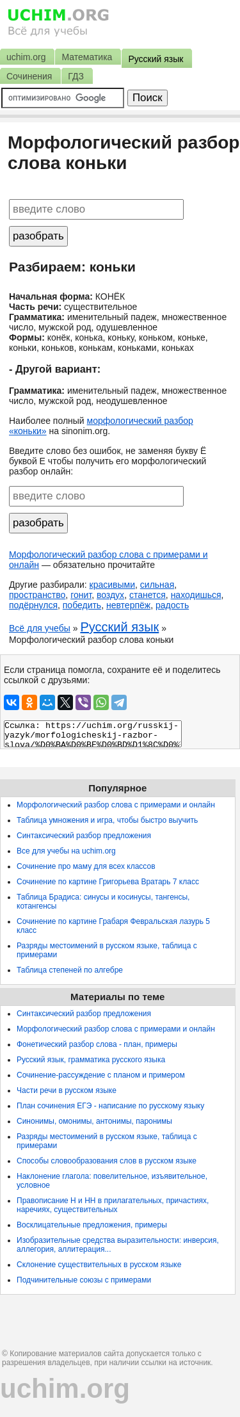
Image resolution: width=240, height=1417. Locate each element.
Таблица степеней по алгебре (70, 970)
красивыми (112, 584)
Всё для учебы (39, 628)
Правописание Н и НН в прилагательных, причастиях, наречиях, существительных (113, 1205)
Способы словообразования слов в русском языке (106, 1160)
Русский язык (119, 627)
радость (172, 605)
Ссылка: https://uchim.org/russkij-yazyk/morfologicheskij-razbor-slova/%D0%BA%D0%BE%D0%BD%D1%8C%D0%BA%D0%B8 (93, 733)
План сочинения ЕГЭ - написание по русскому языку (110, 1105)
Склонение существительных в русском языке (99, 1264)
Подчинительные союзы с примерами (84, 1279)
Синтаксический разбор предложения (84, 835)
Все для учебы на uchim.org (66, 850)
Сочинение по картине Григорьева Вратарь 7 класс (108, 881)
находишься (196, 595)
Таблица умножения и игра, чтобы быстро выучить (107, 820)
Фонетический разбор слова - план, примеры (97, 1044)
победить (82, 605)
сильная (157, 584)
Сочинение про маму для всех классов (86, 866)
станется (147, 595)
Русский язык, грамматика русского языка (91, 1059)
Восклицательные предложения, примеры (92, 1224)
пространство (37, 595)
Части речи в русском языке (66, 1090)
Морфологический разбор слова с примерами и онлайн (116, 804)
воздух (110, 595)
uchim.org (65, 1388)
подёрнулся (33, 605)
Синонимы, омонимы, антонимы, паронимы (94, 1121)
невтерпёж (128, 605)
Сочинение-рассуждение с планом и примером (101, 1075)
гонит (81, 595)
